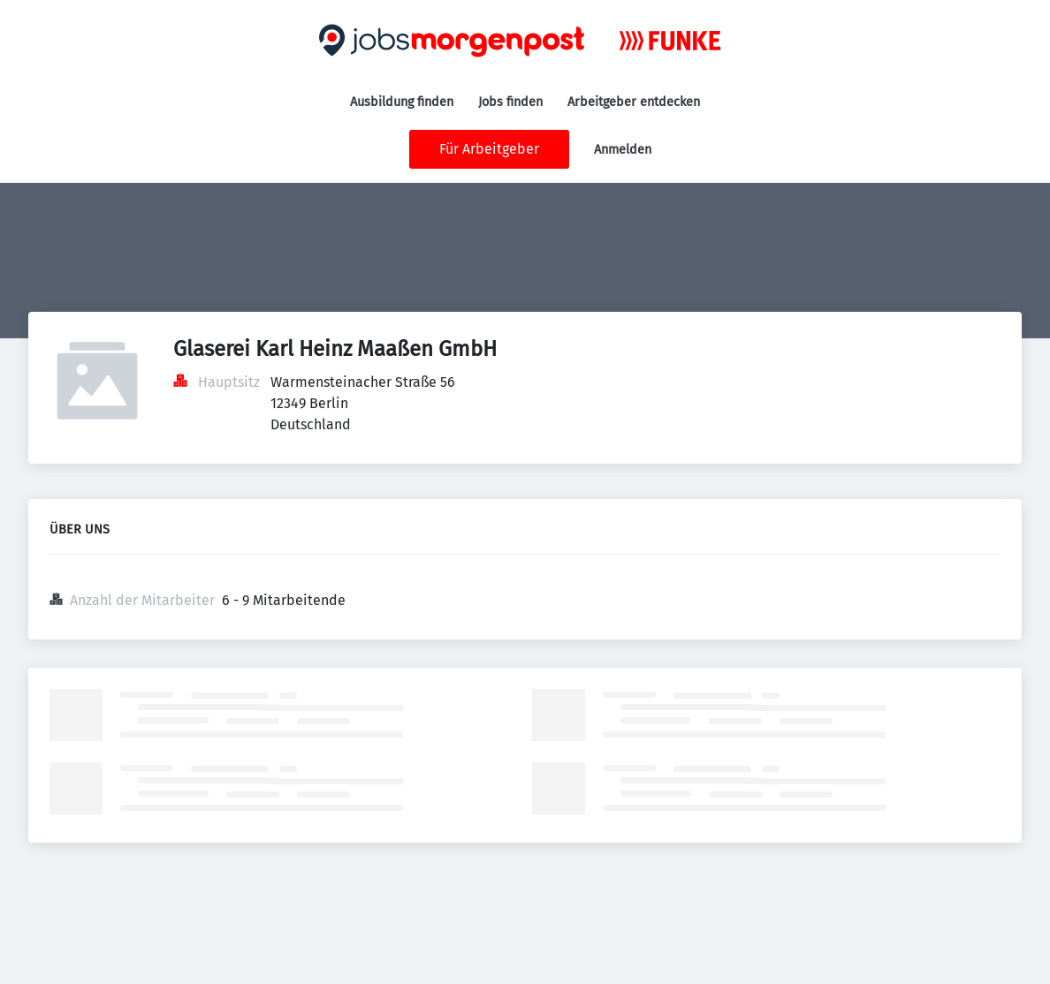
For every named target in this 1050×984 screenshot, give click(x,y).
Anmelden (622, 149)
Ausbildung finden (401, 102)
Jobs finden (510, 102)
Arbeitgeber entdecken (633, 102)
